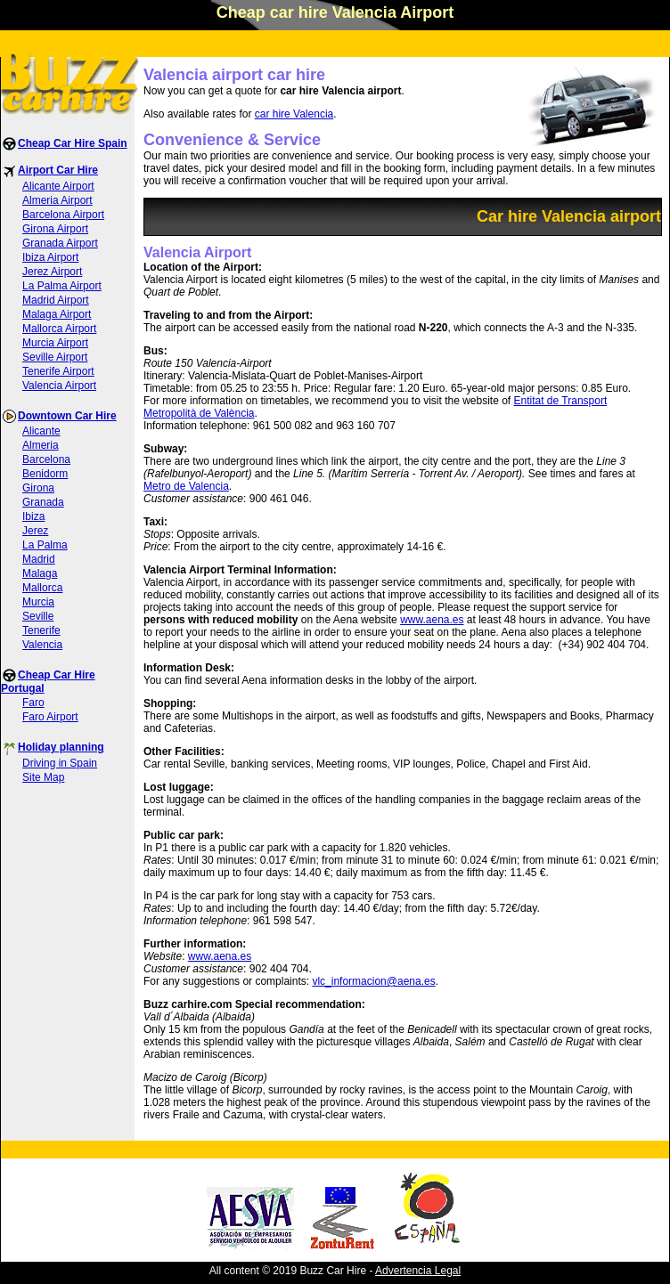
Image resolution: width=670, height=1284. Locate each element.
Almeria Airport (57, 200)
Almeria (40, 445)
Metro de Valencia (186, 486)
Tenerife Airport (58, 371)
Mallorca (42, 587)
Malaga (39, 573)
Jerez (35, 530)
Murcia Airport (55, 343)
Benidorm (45, 473)
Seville (37, 616)
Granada (43, 502)
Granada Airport (60, 243)
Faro (33, 702)
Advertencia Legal (418, 1270)
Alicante (41, 431)
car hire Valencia (294, 114)
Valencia (42, 644)
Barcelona (46, 459)
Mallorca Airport (59, 328)
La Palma (45, 545)
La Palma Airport (62, 286)
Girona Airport (55, 229)
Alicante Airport (58, 186)
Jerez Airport (52, 271)
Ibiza (33, 516)
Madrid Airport (55, 300)
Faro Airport (50, 717)
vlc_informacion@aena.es (373, 981)
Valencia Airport (59, 385)
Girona (38, 488)
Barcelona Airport (63, 214)
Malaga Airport (56, 314)
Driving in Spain (59, 763)
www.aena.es (431, 620)
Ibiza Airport (50, 257)
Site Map (43, 777)
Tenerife (41, 630)
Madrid (38, 559)
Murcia (38, 602)
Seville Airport (54, 357)
